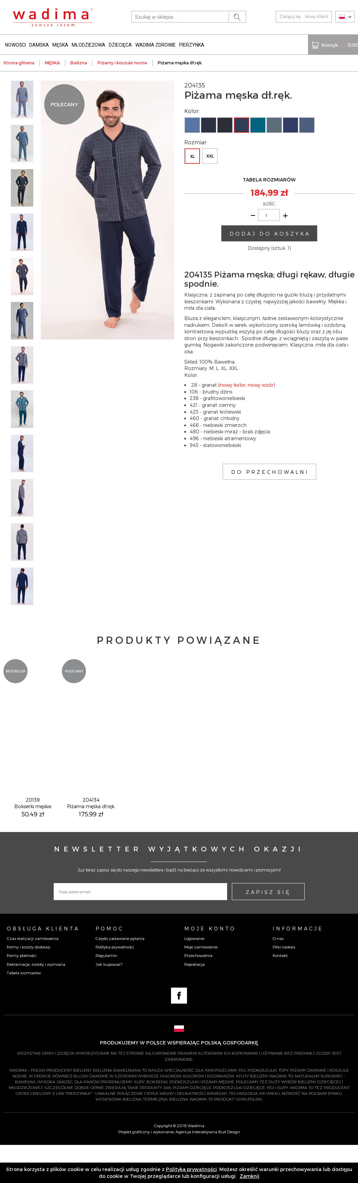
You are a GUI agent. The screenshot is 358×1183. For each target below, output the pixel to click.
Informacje (298, 966)
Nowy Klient (316, 16)
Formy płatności (21, 993)
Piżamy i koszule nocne (122, 61)
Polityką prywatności (191, 1169)
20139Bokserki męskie (32, 841)
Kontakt (280, 993)
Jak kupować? (109, 1002)
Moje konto (210, 966)
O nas (278, 976)
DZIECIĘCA (120, 43)
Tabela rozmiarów (24, 1010)
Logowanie (194, 976)
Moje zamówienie (201, 984)
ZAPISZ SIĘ (268, 930)
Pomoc (110, 966)
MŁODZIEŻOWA (88, 43)
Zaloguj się (290, 16)
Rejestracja (194, 1002)
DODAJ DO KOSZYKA (269, 232)
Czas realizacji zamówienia (32, 976)
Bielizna (78, 61)
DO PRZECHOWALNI (270, 470)
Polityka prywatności (115, 984)
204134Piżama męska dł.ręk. (91, 841)
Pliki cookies (284, 984)
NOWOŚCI (15, 43)
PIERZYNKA (191, 43)
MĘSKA (60, 43)
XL (192, 155)
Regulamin (106, 993)
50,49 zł (32, 852)
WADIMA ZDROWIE (155, 43)
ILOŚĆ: (269, 201)
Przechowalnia (198, 993)
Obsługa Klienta (43, 966)
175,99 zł (91, 852)
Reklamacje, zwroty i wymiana (36, 1002)
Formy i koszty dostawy (28, 984)
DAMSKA (39, 43)
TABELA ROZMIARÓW (269, 178)
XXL (210, 154)
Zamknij (249, 1176)
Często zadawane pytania (120, 976)
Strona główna (18, 61)
